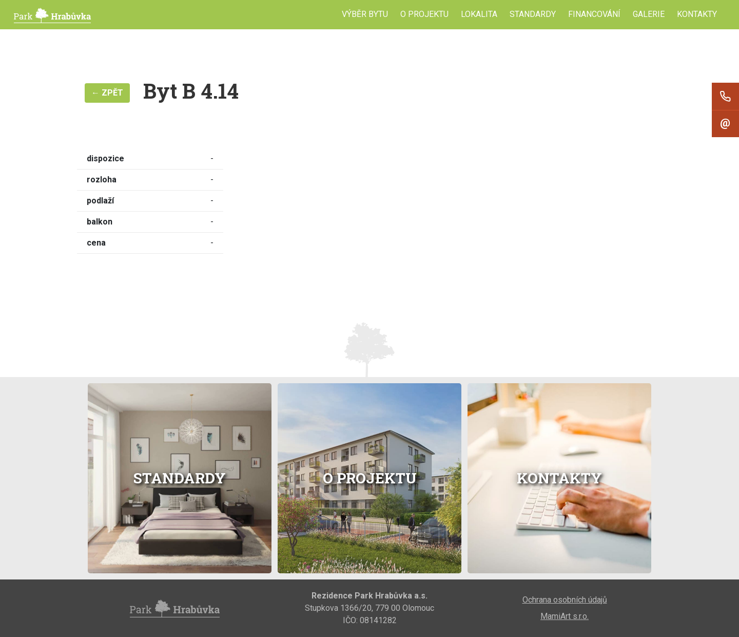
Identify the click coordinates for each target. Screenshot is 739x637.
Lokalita (479, 14)
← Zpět (107, 93)
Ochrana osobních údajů (564, 600)
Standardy (533, 14)
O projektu (424, 14)
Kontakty (697, 14)
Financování (594, 14)
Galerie (649, 14)
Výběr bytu (365, 14)
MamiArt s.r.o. (564, 616)
